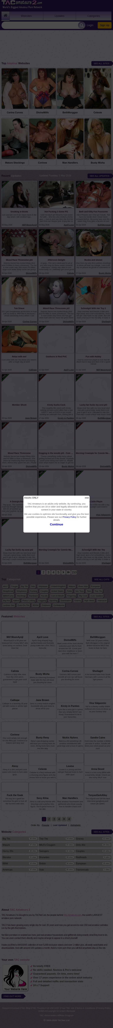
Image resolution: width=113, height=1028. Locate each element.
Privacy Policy (69, 517)
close (87, 498)
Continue (56, 524)
